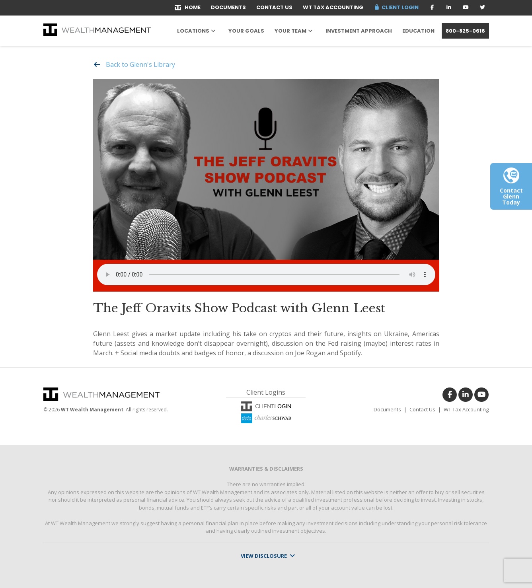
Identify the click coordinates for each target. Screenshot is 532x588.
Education (418, 31)
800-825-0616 (465, 31)
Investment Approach (358, 31)
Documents (228, 7)
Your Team (290, 31)
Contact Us (274, 7)
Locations (193, 31)
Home (188, 7)
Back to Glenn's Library (140, 64)
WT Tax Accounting (333, 7)
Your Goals (246, 31)
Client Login (396, 7)
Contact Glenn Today (511, 189)
